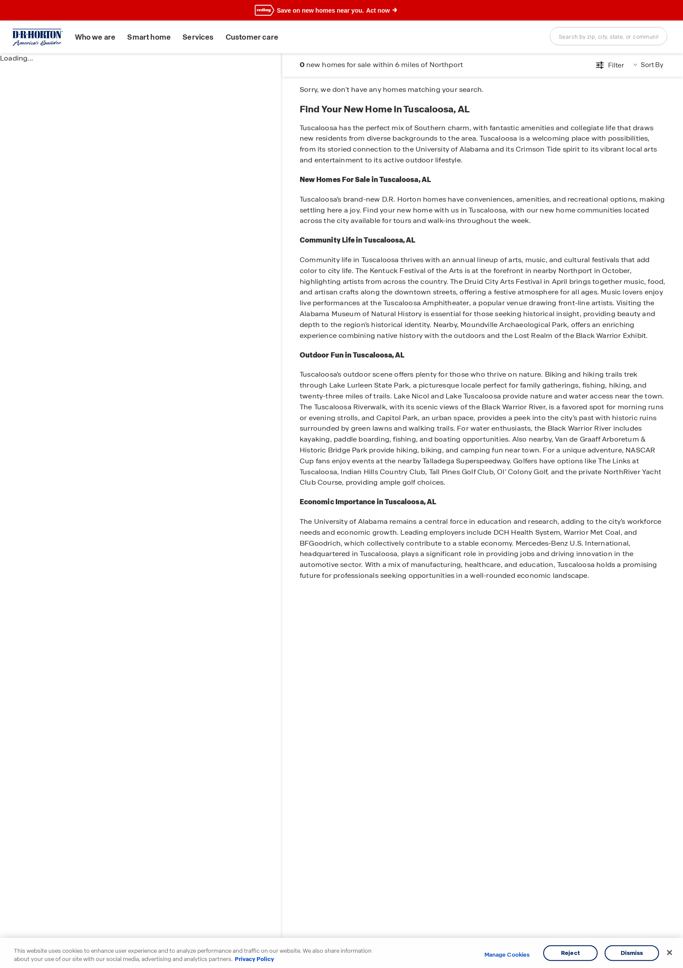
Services (203, 37)
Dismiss (632, 953)
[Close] (669, 952)
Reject (570, 953)
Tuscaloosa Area (376, 95)
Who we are (100, 37)
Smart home (154, 37)
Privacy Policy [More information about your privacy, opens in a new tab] (254, 959)
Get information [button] (630, 67)
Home (308, 95)
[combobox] (608, 36)
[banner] (341, 10)
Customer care (256, 37)
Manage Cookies (507, 954)
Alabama (335, 95)
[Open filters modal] (530, 67)
